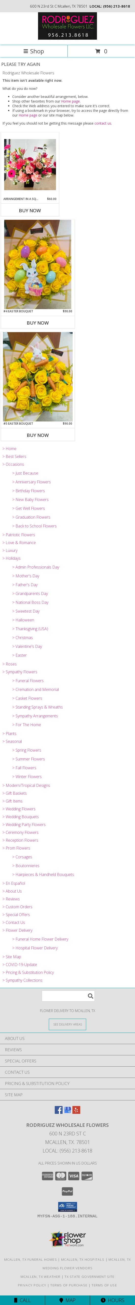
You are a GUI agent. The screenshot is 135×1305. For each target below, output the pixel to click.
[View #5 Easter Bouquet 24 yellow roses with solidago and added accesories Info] (38, 376)
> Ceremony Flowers (20, 832)
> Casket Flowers (27, 698)
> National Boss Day (30, 602)
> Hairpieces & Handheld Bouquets (43, 874)
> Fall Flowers (24, 767)
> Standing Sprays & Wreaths (37, 707)
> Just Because (25, 473)
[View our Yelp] (76, 1112)
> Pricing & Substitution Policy (28, 972)
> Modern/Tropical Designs (26, 785)
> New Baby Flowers (30, 499)
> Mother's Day (25, 576)
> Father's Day (25, 584)
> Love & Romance (19, 542)
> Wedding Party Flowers (24, 824)
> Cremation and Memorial (35, 689)
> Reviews (11, 899)
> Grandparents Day (30, 593)
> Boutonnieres (26, 865)
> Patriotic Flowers (18, 534)
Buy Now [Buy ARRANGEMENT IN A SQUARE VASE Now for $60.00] (30, 210)
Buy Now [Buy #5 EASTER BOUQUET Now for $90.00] (38, 435)
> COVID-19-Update (19, 964)
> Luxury (9, 550)
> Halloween (23, 620)
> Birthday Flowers (28, 490)
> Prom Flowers (16, 848)
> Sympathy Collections (22, 980)
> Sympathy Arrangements (35, 716)
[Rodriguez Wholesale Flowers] (67, 38)
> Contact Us (13, 922)
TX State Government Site (89, 1276)
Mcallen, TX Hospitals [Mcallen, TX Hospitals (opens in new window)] (82, 1259)
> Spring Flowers (26, 750)
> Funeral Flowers (28, 680)
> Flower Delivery (17, 930)
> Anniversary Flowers (31, 482)
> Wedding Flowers (19, 809)
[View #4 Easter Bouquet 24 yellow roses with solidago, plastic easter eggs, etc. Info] (38, 264)
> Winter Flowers (27, 776)
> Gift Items (12, 801)
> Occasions (13, 464)
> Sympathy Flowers (19, 672)
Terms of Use (104, 1285)
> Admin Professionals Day (35, 567)
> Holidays (11, 558)
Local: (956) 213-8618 (67, 1150)
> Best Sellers (14, 456)
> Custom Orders (17, 906)
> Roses (9, 664)
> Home (9, 448)
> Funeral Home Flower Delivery (40, 939)
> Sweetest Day (26, 611)
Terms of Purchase (68, 1285)
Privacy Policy (32, 1285)
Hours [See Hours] (112, 1300)
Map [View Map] (67, 1300)
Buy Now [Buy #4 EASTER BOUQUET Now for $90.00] (38, 323)
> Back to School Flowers (34, 526)
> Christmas (22, 637)
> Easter (19, 655)
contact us (102, 123)
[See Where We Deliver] (67, 1024)
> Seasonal (12, 741)
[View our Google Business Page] (67, 1112)
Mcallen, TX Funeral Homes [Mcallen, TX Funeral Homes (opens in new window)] (30, 1259)
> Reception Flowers (20, 840)
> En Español (13, 883)
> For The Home (26, 724)
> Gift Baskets (14, 793)
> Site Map (11, 956)
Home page (70, 101)
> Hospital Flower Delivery (35, 948)
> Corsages (22, 857)
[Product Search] (68, 996)
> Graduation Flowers (31, 517)
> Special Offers (16, 914)
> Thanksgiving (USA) (30, 628)
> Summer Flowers (28, 759)
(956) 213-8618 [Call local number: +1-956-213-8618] (116, 6)
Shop (33, 51)
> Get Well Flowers (28, 508)
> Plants (9, 733)
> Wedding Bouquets (20, 816)
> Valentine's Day (27, 646)
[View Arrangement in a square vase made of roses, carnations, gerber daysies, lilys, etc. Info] (30, 164)
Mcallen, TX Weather (41, 1276)
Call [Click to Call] (22, 1300)
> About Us (12, 891)
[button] (67, 1207)
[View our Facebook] (59, 1112)
